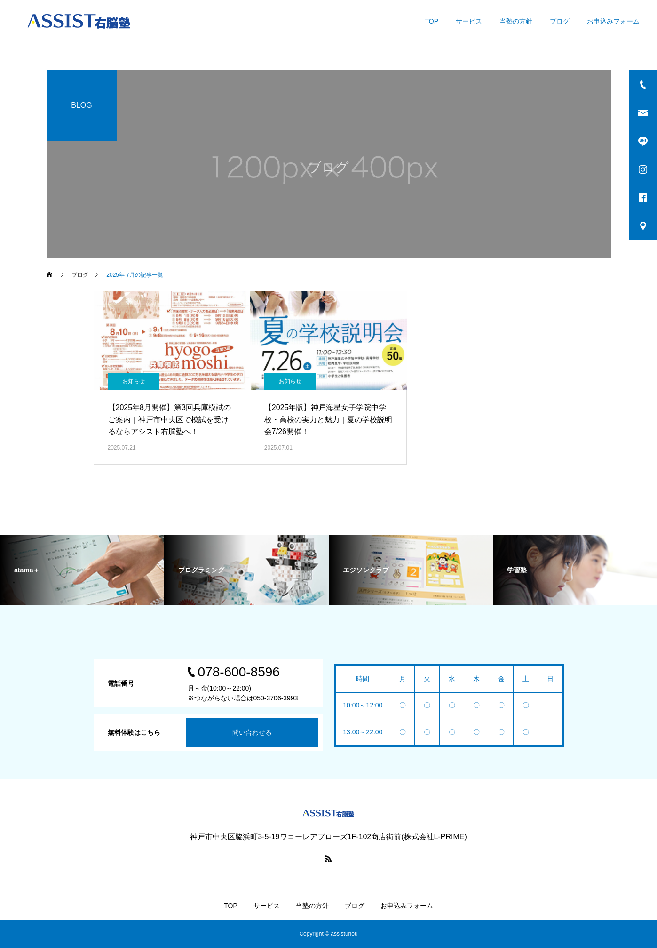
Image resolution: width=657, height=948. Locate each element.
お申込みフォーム (613, 21)
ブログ (560, 21)
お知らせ (133, 381)
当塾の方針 (515, 21)
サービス (469, 21)
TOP (431, 21)
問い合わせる (252, 732)
